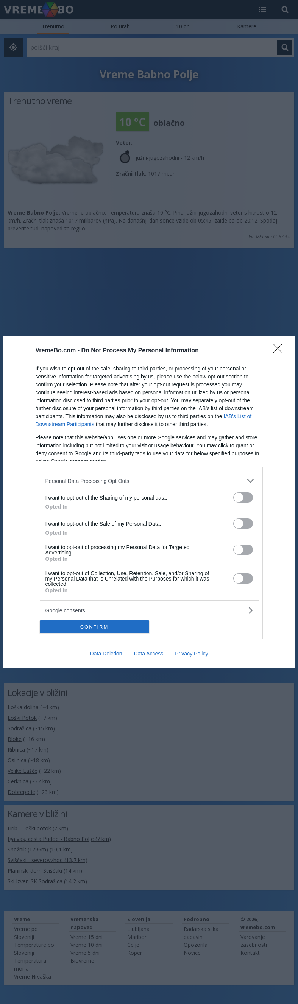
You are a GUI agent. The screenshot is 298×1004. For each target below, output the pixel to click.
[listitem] (149, 481)
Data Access (148, 654)
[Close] (280, 351)
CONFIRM (94, 627)
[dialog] (149, 502)
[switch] (243, 497)
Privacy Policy (191, 654)
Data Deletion (106, 654)
